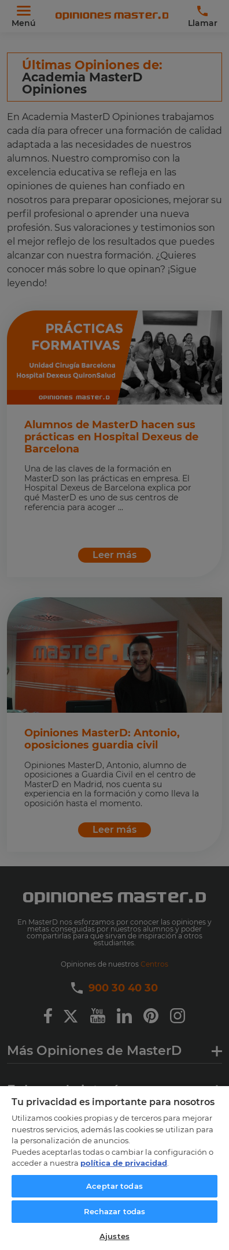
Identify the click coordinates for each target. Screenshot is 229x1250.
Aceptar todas (114, 1186)
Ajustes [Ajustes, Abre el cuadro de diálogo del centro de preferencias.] (114, 1236)
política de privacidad (123, 1162)
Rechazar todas (115, 1211)
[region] (114, 1167)
